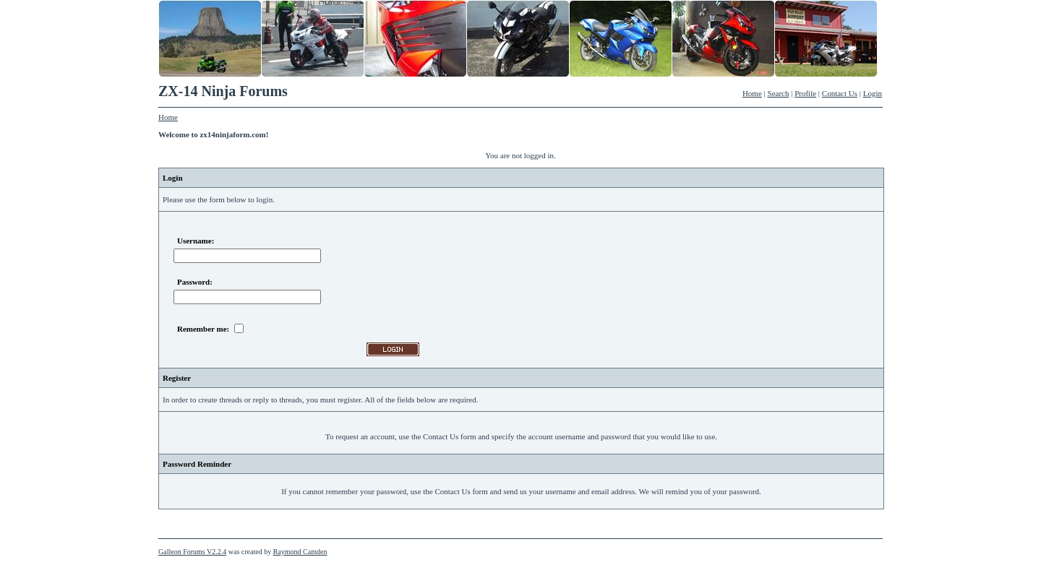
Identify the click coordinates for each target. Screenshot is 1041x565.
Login (872, 93)
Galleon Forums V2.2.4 (192, 552)
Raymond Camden (300, 552)
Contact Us (839, 93)
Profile (805, 93)
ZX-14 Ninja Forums (223, 91)
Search (778, 93)
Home (752, 93)
